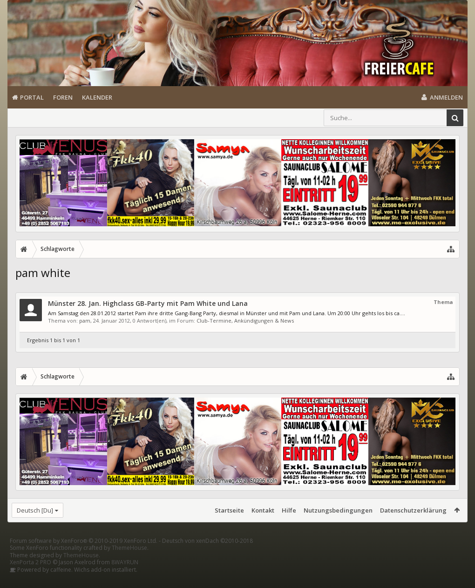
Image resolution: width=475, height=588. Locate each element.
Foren (63, 97)
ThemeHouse (129, 563)
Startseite (229, 510)
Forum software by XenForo (83, 556)
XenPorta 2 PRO (30, 577)
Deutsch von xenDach (207, 556)
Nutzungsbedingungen (338, 510)
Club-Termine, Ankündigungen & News (245, 320)
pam (84, 320)
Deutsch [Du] (35, 510)
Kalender (97, 97)
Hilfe (289, 510)
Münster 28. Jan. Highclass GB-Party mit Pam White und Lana (148, 303)
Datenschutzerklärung (413, 510)
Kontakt (262, 510)
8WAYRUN (124, 577)
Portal (32, 97)
